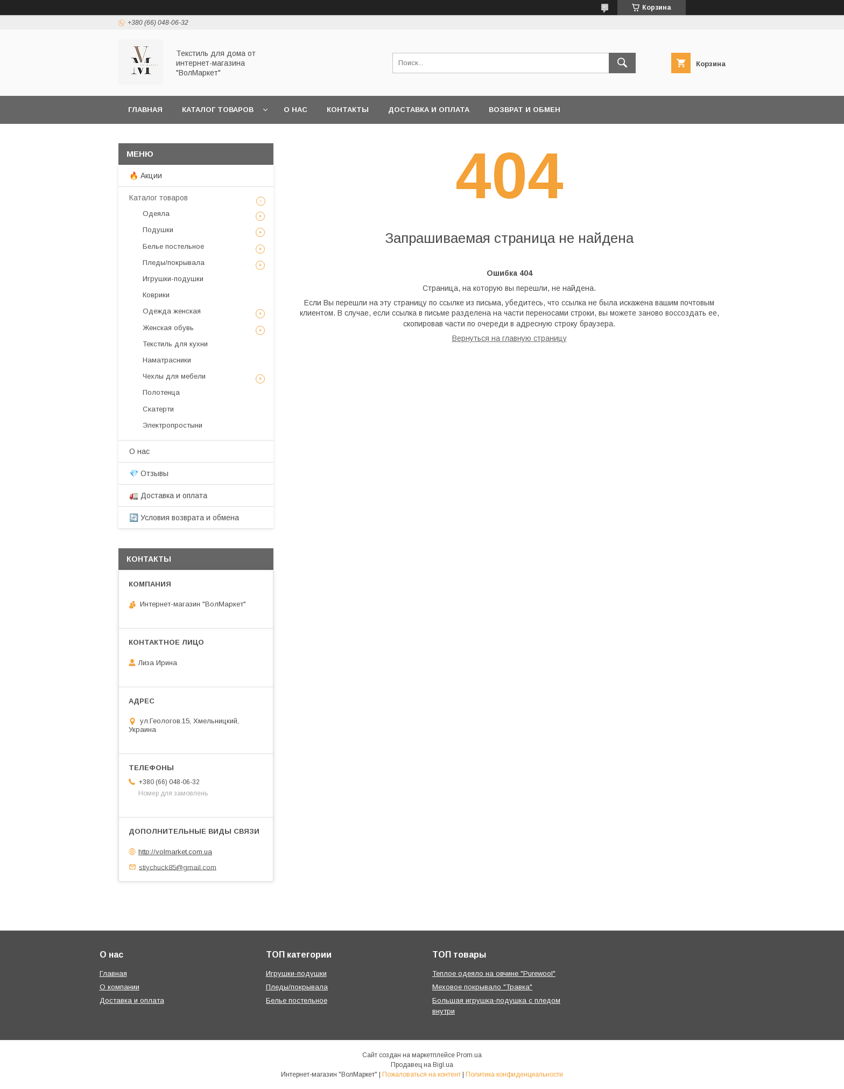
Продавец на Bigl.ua (422, 1065)
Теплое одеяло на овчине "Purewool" (493, 973)
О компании (119, 987)
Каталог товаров (218, 110)
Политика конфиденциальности (514, 1074)
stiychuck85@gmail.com (177, 867)
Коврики (156, 295)
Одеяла (156, 214)
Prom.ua (469, 1055)
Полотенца (161, 392)
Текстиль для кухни (175, 344)
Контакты (348, 110)
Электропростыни (172, 425)
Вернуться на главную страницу (509, 338)
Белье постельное (173, 246)
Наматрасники (167, 360)
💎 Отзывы (148, 473)
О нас (295, 110)
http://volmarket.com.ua (175, 852)
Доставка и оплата (428, 110)
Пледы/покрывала (174, 263)
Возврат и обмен (524, 110)
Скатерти (158, 409)
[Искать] (622, 63)
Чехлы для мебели (174, 376)
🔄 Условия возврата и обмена (184, 517)
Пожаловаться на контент (421, 1074)
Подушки (158, 230)
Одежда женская (172, 311)
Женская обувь (168, 328)
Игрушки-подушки (173, 279)
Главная (145, 110)
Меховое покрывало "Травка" (482, 987)
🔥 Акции (145, 175)
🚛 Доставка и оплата (168, 495)
